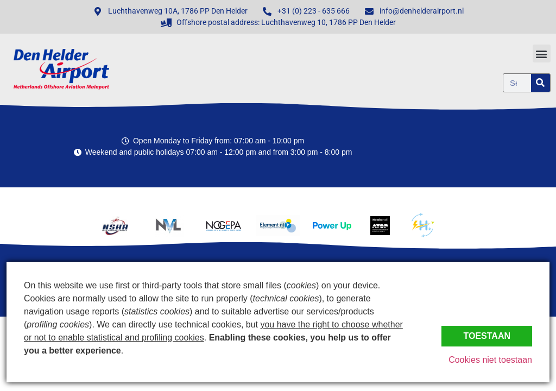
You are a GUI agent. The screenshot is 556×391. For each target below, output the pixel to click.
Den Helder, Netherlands (490, 146)
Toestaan (486, 335)
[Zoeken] (540, 83)
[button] (542, 53)
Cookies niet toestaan (490, 359)
